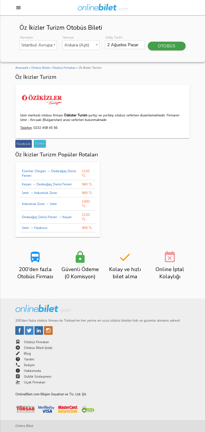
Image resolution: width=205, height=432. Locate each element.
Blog (27, 353)
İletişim (29, 365)
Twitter (39, 144)
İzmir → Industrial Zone (39, 193)
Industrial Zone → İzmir (39, 204)
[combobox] (38, 45)
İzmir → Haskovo (34, 228)
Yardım (29, 359)
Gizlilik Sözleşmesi (37, 376)
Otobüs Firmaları (36, 342)
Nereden (26, 37)
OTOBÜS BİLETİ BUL (166, 46)
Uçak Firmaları (34, 382)
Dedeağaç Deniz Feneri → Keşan (47, 217)
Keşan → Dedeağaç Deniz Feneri (47, 184)
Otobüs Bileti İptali (38, 348)
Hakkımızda (32, 371)
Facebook (23, 144)
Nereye (68, 37)
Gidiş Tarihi (113, 37)
